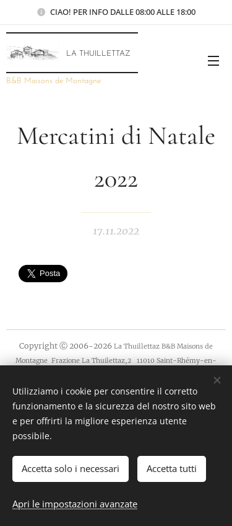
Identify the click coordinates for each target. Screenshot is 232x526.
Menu (213, 60)
